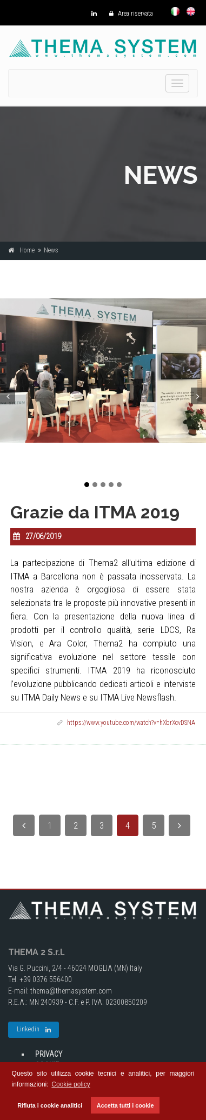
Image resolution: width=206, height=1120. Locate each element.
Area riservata (128, 13)
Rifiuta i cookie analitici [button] (49, 1105)
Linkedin (34, 1029)
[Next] (179, 825)
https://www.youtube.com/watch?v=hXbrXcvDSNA (131, 722)
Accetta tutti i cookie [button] (125, 1105)
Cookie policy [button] (70, 1084)
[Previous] (24, 825)
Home (27, 250)
